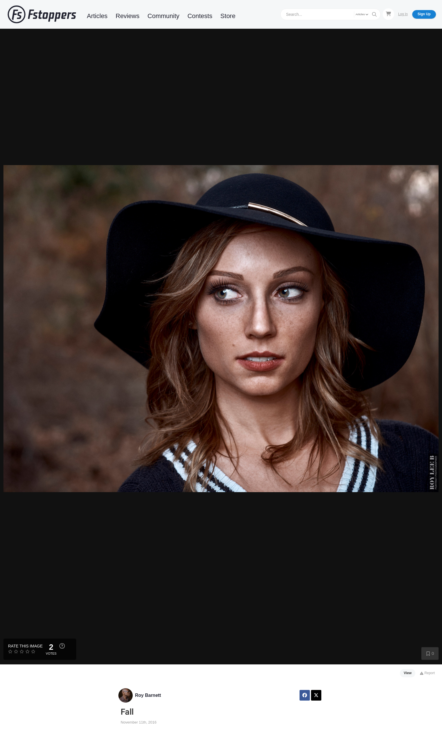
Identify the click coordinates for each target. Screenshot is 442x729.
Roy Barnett (148, 695)
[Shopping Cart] (388, 14)
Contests (199, 16)
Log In (403, 14)
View (408, 673)
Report (427, 673)
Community (163, 16)
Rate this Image (25, 646)
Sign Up (424, 14)
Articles (97, 16)
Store (228, 16)
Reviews (127, 16)
